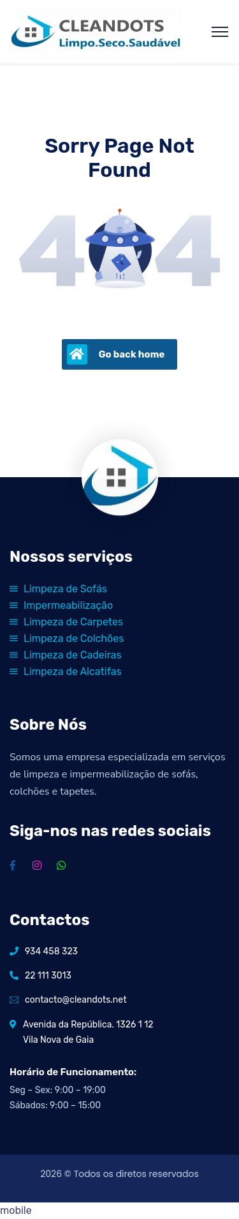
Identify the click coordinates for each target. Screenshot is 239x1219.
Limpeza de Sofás (58, 589)
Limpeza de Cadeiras (66, 655)
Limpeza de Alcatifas (66, 671)
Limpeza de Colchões (67, 638)
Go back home (116, 354)
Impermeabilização (61, 605)
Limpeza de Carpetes (66, 622)
